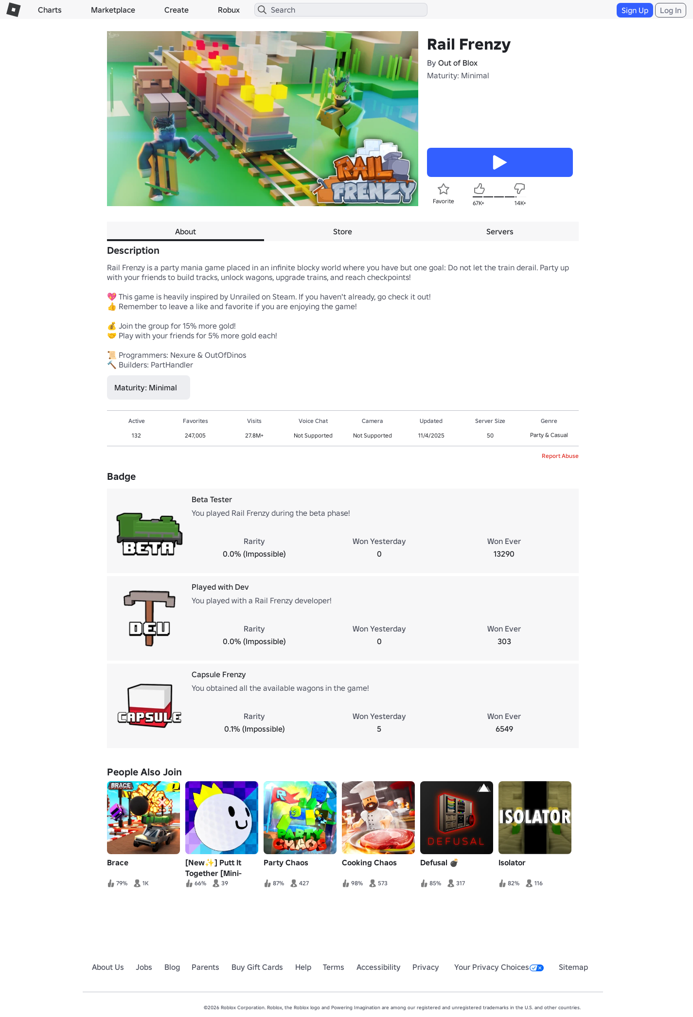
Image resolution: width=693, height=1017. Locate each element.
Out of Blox (458, 63)
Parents (205, 967)
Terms (333, 967)
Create (176, 10)
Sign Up (635, 10)
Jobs (144, 967)
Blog (172, 967)
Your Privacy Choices (499, 967)
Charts (50, 10)
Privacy (425, 967)
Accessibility (378, 967)
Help (303, 967)
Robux (229, 10)
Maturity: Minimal (458, 75)
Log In (670, 10)
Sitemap (573, 967)
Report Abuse (560, 455)
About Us (108, 967)
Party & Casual (549, 434)
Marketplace (113, 10)
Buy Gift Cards (257, 967)
